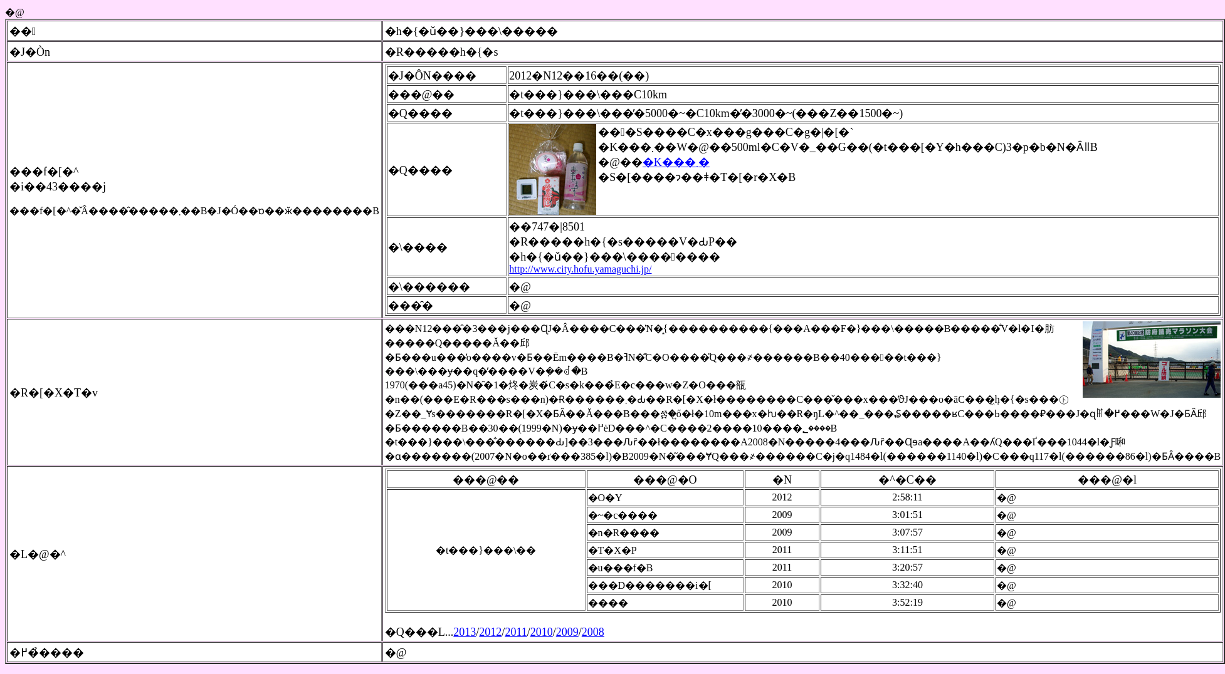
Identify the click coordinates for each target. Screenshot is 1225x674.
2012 (490, 632)
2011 (516, 632)
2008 (593, 632)
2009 (567, 632)
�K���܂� (676, 162)
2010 (541, 632)
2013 (464, 632)
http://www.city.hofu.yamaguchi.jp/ (580, 269)
